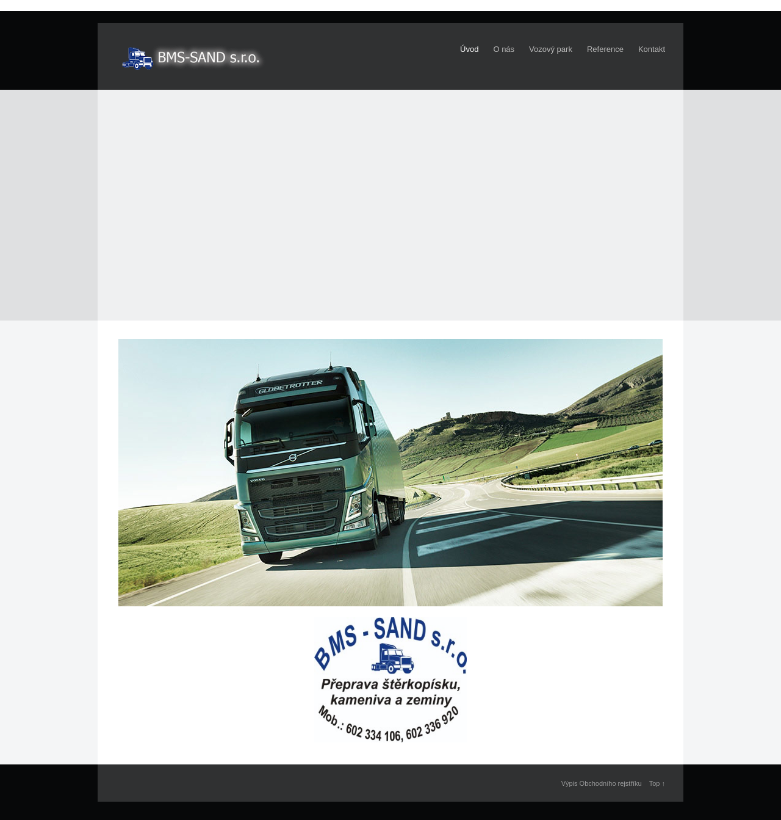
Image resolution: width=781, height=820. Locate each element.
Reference (605, 49)
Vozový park (550, 49)
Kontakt (651, 49)
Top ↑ (657, 783)
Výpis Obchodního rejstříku (601, 783)
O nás (503, 49)
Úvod (469, 49)
